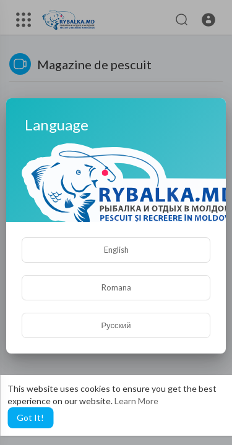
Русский (116, 325)
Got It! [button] (30, 417)
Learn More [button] (136, 401)
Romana (116, 287)
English (116, 250)
